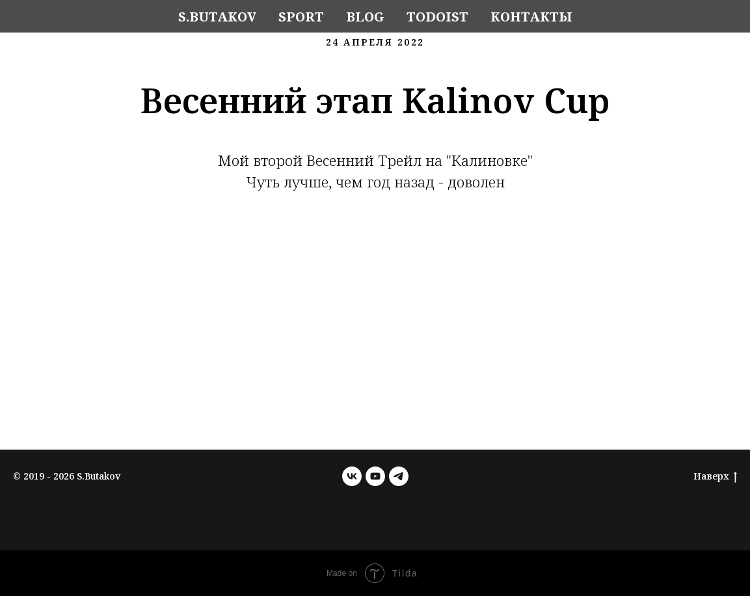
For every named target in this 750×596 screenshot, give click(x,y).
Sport (301, 16)
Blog (365, 16)
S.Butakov (217, 16)
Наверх (715, 476)
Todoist (437, 16)
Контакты (531, 16)
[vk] (352, 476)
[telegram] (398, 476)
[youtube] (375, 476)
